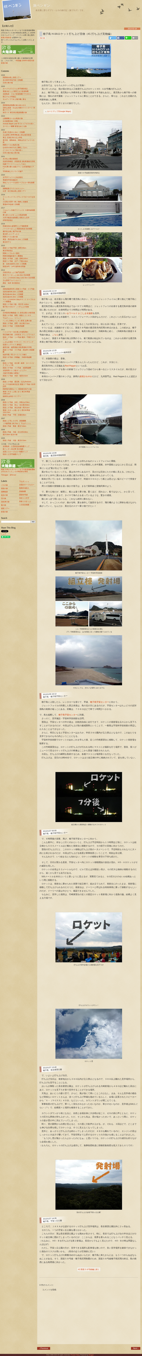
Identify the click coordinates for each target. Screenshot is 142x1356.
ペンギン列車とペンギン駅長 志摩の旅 (17, 321)
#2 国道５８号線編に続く (89, 1269)
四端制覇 (22, 491)
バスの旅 (4, 485)
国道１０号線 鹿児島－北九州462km (17, 382)
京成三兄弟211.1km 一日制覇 (14, 132)
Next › (135, 1348)
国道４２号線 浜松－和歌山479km (16, 402)
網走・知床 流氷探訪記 (11, 283)
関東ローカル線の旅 (10, 237)
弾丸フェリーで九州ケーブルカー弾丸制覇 (18, 183)
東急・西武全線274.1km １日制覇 (15, 239)
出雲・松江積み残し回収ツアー (14, 191)
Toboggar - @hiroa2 (8, 475)
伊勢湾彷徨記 (8, 220)
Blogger (91, 1355)
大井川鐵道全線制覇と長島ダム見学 (16, 218)
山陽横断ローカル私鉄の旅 (13, 118)
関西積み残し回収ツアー (12, 77)
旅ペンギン (41, 6)
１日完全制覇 (24, 505)
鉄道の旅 (4, 512)
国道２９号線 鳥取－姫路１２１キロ (17, 315)
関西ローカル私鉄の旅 (11, 145)
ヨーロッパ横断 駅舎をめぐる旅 (15, 126)
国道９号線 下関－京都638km (14, 415)
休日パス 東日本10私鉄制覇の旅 (15, 112)
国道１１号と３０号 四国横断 (14, 421)
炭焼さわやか (86, 376)
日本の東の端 (8, 83)
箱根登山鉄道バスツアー (12, 396)
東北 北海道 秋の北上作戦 (12, 137)
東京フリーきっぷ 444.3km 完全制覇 (16, 275)
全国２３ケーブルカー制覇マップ (15, 452)
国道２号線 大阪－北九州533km (15, 432)
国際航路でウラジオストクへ (13, 188)
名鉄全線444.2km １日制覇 (13, 297)
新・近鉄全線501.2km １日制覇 (14, 264)
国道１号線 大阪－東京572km (14, 440)
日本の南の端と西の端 (11, 153)
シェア (3, 534)
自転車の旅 (5, 502)
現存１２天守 (24, 498)
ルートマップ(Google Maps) (59, 111)
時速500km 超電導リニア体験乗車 (15, 226)
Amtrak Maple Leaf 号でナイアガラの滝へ (18, 124)
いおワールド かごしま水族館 (79, 313)
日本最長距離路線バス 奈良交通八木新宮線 (19, 313)
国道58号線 (23, 495)
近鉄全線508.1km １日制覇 (13, 291)
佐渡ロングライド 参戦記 (12, 344)
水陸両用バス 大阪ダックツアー (15, 370)
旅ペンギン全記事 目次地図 (13, 449)
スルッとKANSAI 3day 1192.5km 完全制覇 (19, 278)
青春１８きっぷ (25, 501)
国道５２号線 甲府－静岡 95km (14, 248)
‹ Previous (43, 1348)
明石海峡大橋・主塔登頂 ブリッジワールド (19, 334)
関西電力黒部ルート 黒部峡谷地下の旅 (17, 389)
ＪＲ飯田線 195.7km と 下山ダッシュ (17, 423)
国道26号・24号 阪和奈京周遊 (14, 266)
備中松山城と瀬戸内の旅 (12, 231)
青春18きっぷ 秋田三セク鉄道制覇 (15, 91)
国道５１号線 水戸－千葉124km (15, 261)
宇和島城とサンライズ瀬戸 (13, 171)
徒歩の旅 (4, 495)
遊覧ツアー (5, 508)
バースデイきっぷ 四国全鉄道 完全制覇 (17, 229)
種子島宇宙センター (99, 702)
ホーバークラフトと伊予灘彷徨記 (15, 89)
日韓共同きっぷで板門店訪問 (13, 272)
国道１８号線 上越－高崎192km (15, 258)
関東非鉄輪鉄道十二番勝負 (13, 256)
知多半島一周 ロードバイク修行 (15, 354)
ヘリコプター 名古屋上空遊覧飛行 (15, 332)
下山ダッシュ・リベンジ (12, 318)
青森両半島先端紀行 (10, 180)
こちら (55, 335)
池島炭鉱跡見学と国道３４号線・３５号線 (18, 289)
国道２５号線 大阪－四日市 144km (16, 304)
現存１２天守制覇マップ (12, 454)
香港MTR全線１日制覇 (11, 204)
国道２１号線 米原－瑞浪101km (15, 376)
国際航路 (4, 492)
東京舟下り (7, 242)
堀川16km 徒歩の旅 (10, 434)
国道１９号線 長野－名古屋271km (16, 323)
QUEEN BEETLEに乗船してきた (15, 147)
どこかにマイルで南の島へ (13, 150)
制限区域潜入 (24, 488)
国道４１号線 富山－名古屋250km (16, 405)
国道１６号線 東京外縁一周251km (16, 407)
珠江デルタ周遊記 (9, 97)
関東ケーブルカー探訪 (11, 253)
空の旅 (3, 498)
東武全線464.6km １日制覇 (13, 294)
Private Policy (75, 1355)
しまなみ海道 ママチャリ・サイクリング (18, 342)
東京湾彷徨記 (8, 250)
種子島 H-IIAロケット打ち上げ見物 (16, 307)
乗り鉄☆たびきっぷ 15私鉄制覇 (15, 215)
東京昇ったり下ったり (11, 234)
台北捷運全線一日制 (10, 121)
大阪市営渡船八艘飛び (11, 373)
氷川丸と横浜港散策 (10, 159)
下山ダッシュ (24, 481)
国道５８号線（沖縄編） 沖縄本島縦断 (17, 357)
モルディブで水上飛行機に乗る (14, 99)
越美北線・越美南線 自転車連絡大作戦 (17, 347)
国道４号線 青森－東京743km (14, 426)
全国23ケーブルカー (26, 485)
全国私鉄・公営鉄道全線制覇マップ (16, 446)
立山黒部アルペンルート (12, 280)
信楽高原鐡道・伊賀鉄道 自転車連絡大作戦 (19, 161)
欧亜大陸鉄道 (6, 37)
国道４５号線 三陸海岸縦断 (13, 326)
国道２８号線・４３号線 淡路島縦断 (17, 368)
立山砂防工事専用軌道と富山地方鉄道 (17, 135)
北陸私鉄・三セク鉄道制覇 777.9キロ (17, 94)
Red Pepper (70, 366)
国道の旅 (4, 488)
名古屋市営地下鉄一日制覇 (13, 80)
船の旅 (3, 505)
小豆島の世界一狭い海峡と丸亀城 (15, 202)
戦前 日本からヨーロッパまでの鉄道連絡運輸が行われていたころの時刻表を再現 (18, 469)
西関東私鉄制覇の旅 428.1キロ (14, 105)
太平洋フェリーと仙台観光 (13, 177)
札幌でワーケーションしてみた (14, 164)
